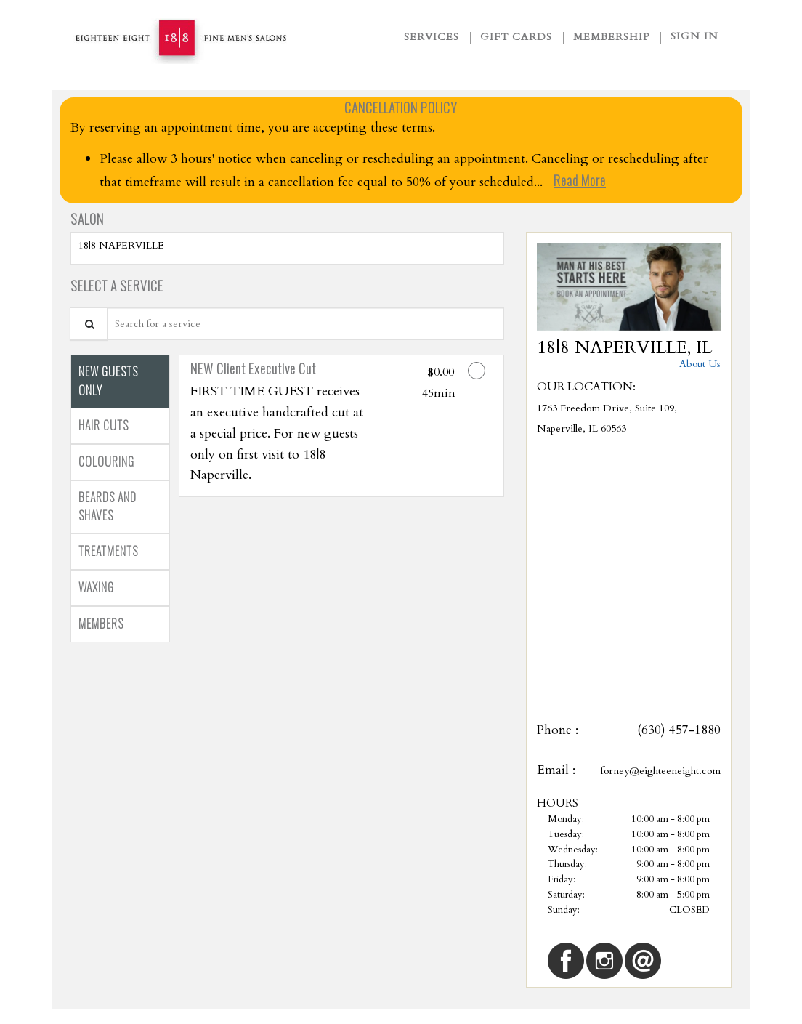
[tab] (120, 381)
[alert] (401, 150)
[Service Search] (89, 323)
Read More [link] (580, 180)
